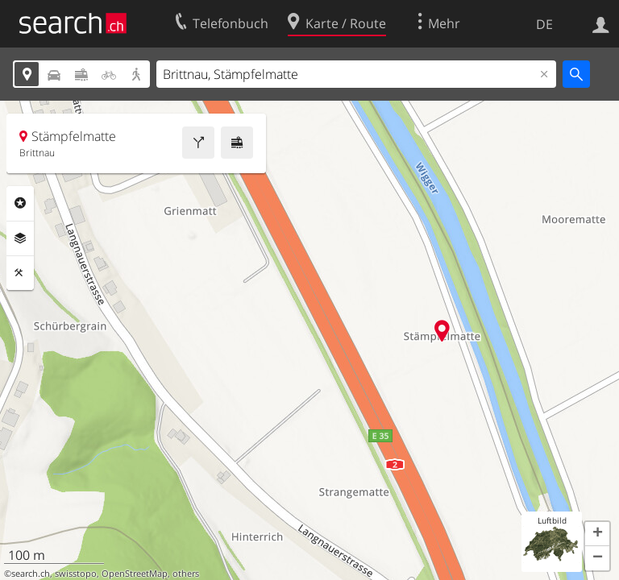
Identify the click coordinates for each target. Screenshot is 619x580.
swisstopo (76, 573)
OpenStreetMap (135, 573)
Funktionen (20, 273)
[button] (597, 534)
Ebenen (20, 238)
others (185, 573)
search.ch (30, 573)
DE (544, 24)
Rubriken (20, 203)
